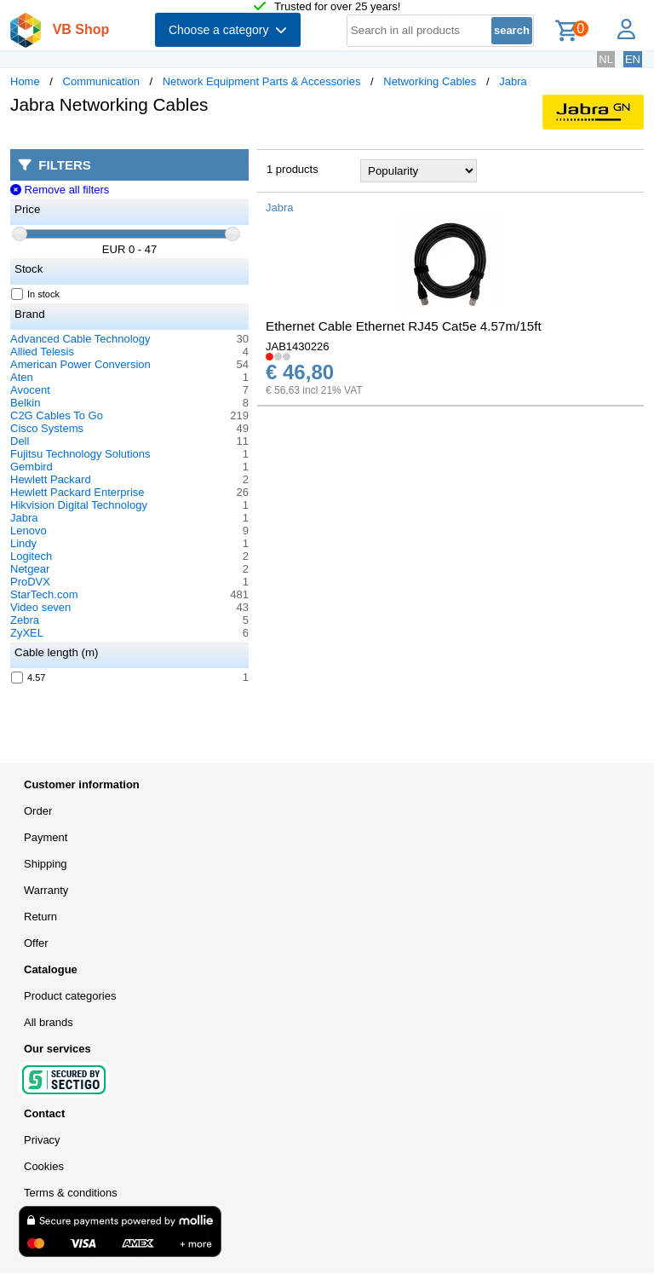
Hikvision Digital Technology (78, 505)
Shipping (45, 863)
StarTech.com (43, 594)
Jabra (513, 81)
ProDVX (30, 581)
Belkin (25, 402)
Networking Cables (429, 81)
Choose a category (228, 30)
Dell (19, 441)
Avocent (30, 389)
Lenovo (28, 530)
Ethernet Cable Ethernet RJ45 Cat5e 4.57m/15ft (404, 326)
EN (632, 59)
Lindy (23, 543)
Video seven (40, 607)
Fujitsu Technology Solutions (80, 453)
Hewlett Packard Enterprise (77, 492)
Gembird (31, 466)
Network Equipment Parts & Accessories (262, 81)
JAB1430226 (297, 346)
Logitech (31, 556)
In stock (36, 294)
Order (38, 810)
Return (40, 916)
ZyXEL (26, 632)
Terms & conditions (71, 1192)
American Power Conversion (80, 364)
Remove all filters (59, 189)
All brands (48, 1022)
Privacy (42, 1139)
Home (25, 81)
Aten (21, 377)
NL (606, 59)
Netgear (29, 568)
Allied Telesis (42, 351)
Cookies (44, 1166)
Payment (45, 837)
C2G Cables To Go (56, 415)
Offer (36, 943)
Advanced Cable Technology (80, 338)
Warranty (46, 890)
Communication (101, 81)
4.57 (28, 677)
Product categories (70, 995)
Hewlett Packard (50, 479)
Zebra (24, 620)
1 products (292, 169)
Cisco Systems (46, 428)
